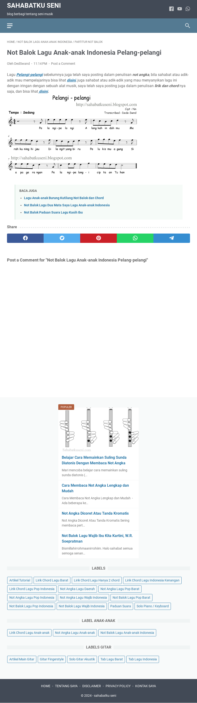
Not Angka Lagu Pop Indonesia (31, 597)
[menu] (12, 25)
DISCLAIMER (91, 686)
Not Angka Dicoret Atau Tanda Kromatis (95, 513)
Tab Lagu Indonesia (142, 659)
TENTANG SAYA (66, 686)
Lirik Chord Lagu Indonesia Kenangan (152, 580)
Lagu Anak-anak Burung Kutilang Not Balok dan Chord (64, 198)
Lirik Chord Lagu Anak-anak (29, 633)
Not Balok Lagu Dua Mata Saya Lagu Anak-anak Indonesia (67, 205)
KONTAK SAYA (145, 686)
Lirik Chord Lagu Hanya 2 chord (97, 580)
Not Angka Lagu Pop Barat (119, 589)
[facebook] (171, 9)
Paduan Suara (120, 606)
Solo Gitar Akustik (82, 659)
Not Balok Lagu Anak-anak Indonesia (127, 633)
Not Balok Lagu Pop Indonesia (31, 606)
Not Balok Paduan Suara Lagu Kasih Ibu (53, 212)
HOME (45, 686)
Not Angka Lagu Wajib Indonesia (83, 597)
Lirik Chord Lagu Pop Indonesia (32, 589)
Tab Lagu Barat (111, 659)
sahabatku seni (34, 5)
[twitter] (62, 238)
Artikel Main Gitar (21, 659)
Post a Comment (63, 63)
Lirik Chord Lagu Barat (52, 580)
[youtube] (179, 9)
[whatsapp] (188, 9)
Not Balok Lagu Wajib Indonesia (82, 606)
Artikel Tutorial (19, 580)
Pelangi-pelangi (29, 74)
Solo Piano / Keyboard (153, 606)
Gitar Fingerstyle (52, 659)
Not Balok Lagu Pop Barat (131, 597)
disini (43, 91)
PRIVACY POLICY (118, 686)
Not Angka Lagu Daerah (77, 589)
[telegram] (171, 238)
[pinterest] (98, 238)
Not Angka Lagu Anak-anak (75, 633)
